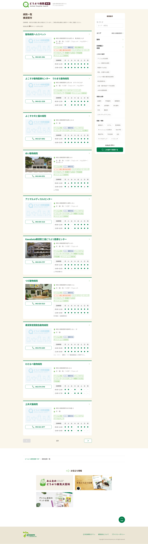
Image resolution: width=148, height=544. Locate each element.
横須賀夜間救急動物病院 (37, 325)
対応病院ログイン (90, 534)
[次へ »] (88, 441)
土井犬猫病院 (31, 404)
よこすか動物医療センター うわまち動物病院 (48, 78)
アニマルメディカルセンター (39, 199)
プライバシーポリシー (118, 534)
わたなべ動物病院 (34, 364)
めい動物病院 (31, 153)
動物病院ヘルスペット (36, 34)
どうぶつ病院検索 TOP (32, 459)
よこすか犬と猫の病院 (36, 116)
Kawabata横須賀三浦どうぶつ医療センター (47, 239)
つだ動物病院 (31, 280)
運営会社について (103, 534)
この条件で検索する (110, 150)
